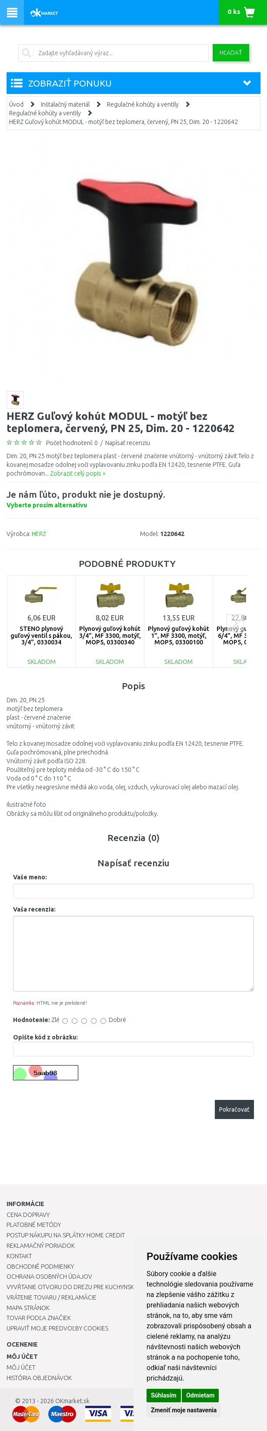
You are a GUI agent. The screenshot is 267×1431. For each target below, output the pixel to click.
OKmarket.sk (72, 1400)
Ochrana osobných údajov (49, 1276)
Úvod (16, 104)
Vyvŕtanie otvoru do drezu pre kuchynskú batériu (84, 1287)
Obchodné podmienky (40, 1266)
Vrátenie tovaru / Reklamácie (52, 1297)
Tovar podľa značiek (39, 1317)
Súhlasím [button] (164, 1395)
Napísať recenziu (127, 442)
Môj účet (21, 1367)
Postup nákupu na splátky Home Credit (66, 1235)
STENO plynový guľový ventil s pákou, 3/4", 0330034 (41, 635)
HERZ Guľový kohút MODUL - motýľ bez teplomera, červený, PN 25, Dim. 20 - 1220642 (123, 121)
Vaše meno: (30, 877)
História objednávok (39, 1377)
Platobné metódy (34, 1224)
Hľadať (231, 52)
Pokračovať (234, 1109)
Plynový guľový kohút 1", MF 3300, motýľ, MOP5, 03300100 (178, 635)
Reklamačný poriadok (41, 1245)
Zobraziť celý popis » (77, 473)
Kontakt (19, 1256)
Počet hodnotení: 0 (72, 442)
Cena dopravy (28, 1214)
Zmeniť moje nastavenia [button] (184, 1410)
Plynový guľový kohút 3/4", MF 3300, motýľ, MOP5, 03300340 (110, 635)
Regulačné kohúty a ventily (143, 104)
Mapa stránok (28, 1307)
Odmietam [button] (200, 1395)
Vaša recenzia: (34, 909)
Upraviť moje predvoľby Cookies (57, 1328)
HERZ (39, 533)
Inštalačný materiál (65, 104)
